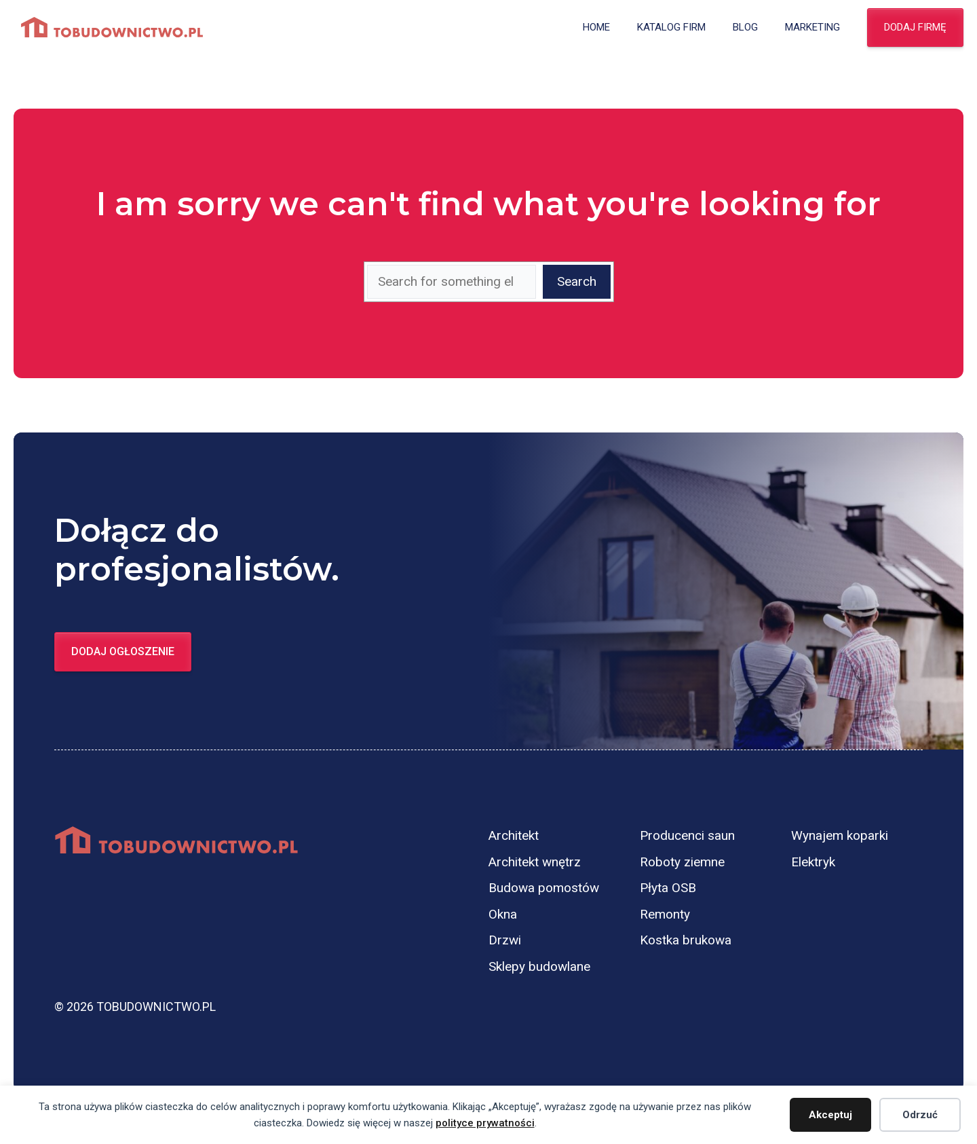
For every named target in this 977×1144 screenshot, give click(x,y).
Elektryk (813, 862)
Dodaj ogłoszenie (122, 651)
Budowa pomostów (543, 888)
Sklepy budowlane (539, 966)
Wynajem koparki (839, 835)
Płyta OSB (668, 888)
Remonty (665, 914)
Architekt (513, 835)
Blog (745, 27)
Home (596, 27)
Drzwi (504, 940)
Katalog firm (671, 27)
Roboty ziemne (682, 862)
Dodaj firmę (915, 27)
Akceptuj (830, 1115)
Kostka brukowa (685, 940)
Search (576, 281)
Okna (502, 914)
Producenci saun (687, 835)
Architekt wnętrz (534, 862)
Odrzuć (920, 1115)
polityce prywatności (485, 1123)
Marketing (812, 27)
